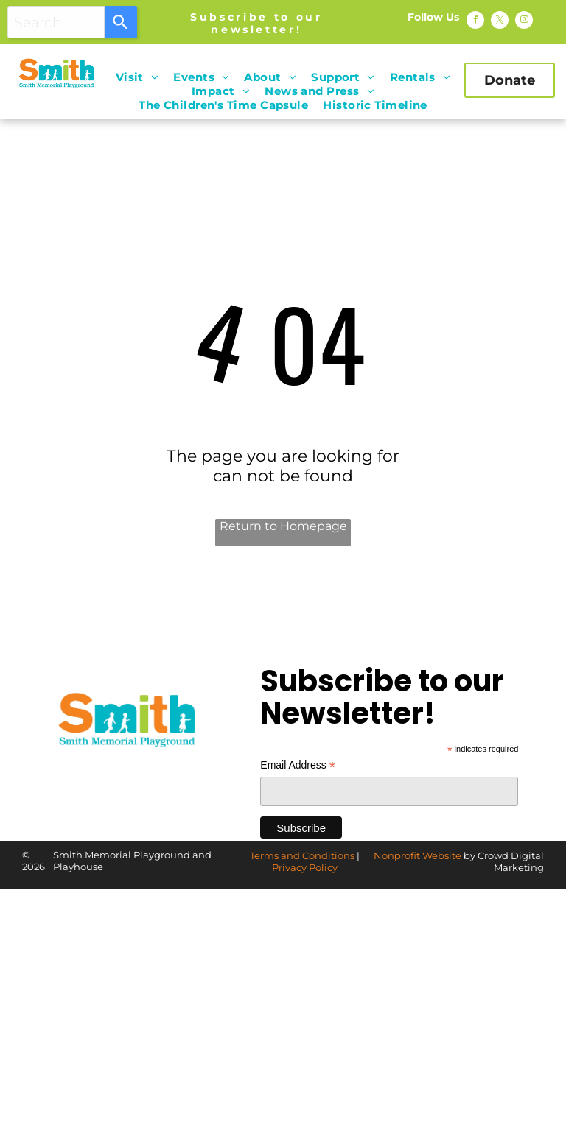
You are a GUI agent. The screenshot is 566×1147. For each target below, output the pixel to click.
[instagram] (524, 21)
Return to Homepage (283, 526)
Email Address (297, 765)
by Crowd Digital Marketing (504, 861)
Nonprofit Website (417, 855)
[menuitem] (137, 77)
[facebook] (475, 21)
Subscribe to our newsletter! (256, 23)
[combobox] (56, 22)
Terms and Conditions (302, 855)
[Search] (121, 22)
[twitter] (500, 21)
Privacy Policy (305, 867)
